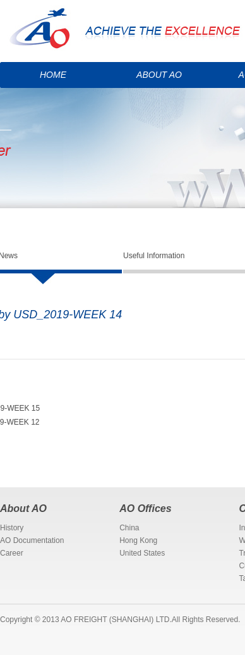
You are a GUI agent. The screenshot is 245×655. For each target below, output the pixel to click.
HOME (53, 75)
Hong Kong (138, 540)
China (129, 527)
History (11, 527)
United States (142, 553)
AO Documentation (32, 540)
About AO (23, 508)
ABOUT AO (159, 75)
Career (11, 553)
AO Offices (145, 508)
